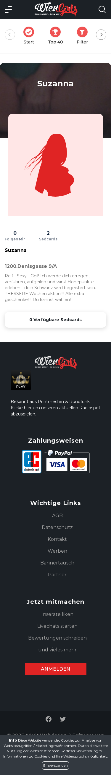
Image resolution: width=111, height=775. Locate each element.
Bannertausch (57, 563)
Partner (57, 574)
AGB (57, 515)
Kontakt (57, 539)
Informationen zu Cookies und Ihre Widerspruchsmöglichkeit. (55, 756)
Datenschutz (57, 527)
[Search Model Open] (102, 9)
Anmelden (55, 669)
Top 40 (57, 36)
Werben (57, 551)
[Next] (101, 35)
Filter (84, 36)
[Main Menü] (8, 9)
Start (30, 36)
